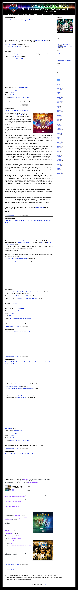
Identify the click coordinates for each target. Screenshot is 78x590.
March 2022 (59, 141)
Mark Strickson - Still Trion (62, 43)
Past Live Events (44, 14)
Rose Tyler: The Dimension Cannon (22, 54)
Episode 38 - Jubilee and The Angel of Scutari (19, 20)
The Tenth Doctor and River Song (13, 386)
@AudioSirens (12, 95)
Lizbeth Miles (23, 241)
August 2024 (59, 105)
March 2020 (59, 172)
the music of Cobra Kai (21, 397)
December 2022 (59, 129)
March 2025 (59, 96)
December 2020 (59, 160)
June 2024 (58, 106)
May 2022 (58, 138)
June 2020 (58, 168)
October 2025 (59, 87)
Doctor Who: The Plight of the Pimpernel (15, 261)
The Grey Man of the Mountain (24, 242)
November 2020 (59, 161)
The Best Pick (18, 56)
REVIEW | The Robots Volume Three (16, 110)
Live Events (17, 14)
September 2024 (59, 103)
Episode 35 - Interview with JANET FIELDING (19, 454)
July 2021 (58, 151)
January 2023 (59, 128)
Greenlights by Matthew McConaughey (24, 395)
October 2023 (59, 116)
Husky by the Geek (22, 87)
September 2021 (59, 148)
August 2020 (59, 165)
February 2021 (59, 157)
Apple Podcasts (24, 14)
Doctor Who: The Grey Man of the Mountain (16, 258)
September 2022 (59, 133)
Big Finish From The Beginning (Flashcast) (64, 60)
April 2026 (58, 84)
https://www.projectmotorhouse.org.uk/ (15, 496)
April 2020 (58, 170)
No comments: (17, 326)
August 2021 (59, 150)
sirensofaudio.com (14, 92)
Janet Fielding (26, 479)
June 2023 (58, 121)
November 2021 (59, 146)
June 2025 (58, 92)
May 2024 (58, 107)
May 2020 (58, 169)
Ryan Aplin (14, 303)
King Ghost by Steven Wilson (23, 296)
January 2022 (59, 143)
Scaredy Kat (19, 518)
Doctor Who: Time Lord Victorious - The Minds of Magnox (19, 388)
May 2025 (58, 93)
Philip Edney (8, 425)
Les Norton (17, 515)
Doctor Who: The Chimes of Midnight (22, 291)
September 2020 (59, 164)
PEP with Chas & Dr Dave (21, 522)
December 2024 (59, 99)
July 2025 (58, 90)
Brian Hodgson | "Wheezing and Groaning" (65, 44)
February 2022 (59, 142)
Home (5, 14)
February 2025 (59, 97)
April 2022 (58, 139)
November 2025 (59, 85)
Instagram (51, 14)
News (58, 54)
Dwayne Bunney (9, 428)
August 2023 (59, 119)
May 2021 (58, 154)
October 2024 (59, 102)
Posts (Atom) (11, 569)
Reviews (59, 55)
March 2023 (59, 125)
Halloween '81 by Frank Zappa (23, 58)
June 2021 (58, 152)
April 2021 (58, 155)
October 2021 (59, 147)
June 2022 (58, 137)
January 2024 (59, 112)
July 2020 (58, 166)
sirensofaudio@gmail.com (14, 90)
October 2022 (59, 132)
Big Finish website (39, 207)
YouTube (35, 14)
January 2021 (59, 159)
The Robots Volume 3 (17, 114)
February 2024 (59, 111)
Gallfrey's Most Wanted (41, 40)
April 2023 (58, 124)
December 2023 (59, 114)
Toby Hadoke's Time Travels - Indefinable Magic (26, 298)
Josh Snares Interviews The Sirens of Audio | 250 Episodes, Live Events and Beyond (65, 37)
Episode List (10, 14)
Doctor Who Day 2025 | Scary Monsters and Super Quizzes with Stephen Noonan (65, 40)
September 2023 (59, 117)
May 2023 (58, 123)
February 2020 (59, 173)
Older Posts (51, 567)
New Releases (60, 53)
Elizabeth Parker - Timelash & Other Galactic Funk (65, 47)
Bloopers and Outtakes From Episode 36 (17, 332)
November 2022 (59, 130)
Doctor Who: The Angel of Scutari (13, 46)
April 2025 (58, 94)
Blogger (45, 584)
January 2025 (59, 98)
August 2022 (59, 134)
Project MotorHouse (33, 482)
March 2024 (59, 110)
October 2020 (59, 163)
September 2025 (59, 88)
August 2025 (59, 89)
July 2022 (58, 136)
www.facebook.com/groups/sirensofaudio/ (20, 97)
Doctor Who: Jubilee (10, 44)
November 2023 (59, 115)
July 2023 (58, 120)
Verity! (43, 242)
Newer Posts (7, 567)
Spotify (30, 14)
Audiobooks (60, 52)
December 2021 (59, 145)
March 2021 (59, 156)
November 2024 (59, 101)
